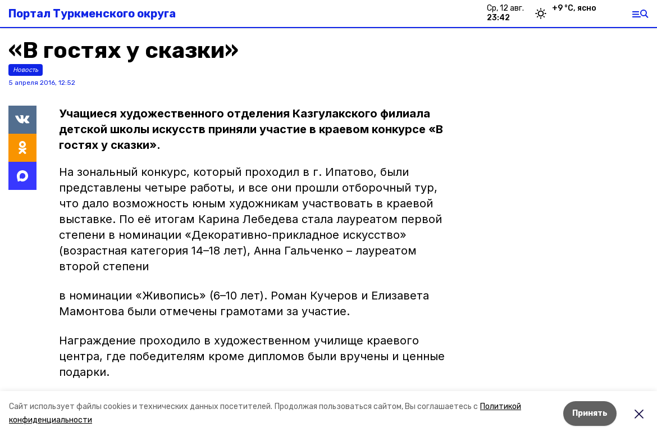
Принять (590, 413)
